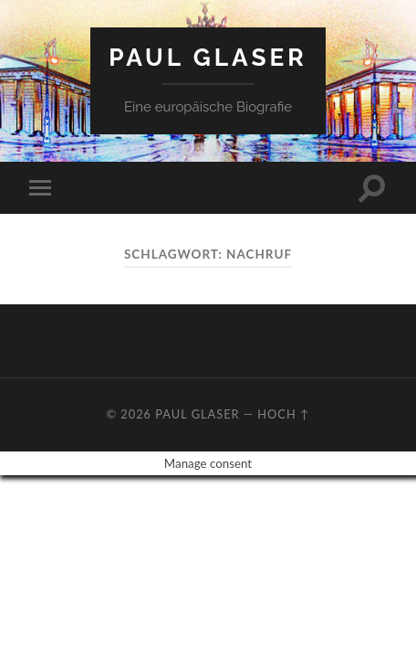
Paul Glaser (208, 57)
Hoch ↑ (283, 414)
